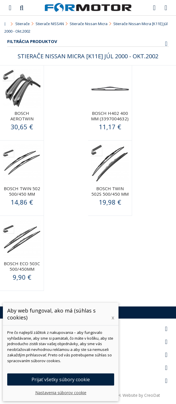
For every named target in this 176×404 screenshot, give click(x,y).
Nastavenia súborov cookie (60, 392)
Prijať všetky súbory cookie (61, 379)
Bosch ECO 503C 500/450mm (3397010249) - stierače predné (22, 272)
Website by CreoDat (141, 395)
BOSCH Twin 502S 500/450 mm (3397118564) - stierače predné (110, 197)
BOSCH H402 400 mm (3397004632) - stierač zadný (110, 118)
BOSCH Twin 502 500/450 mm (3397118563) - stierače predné (22, 197)
